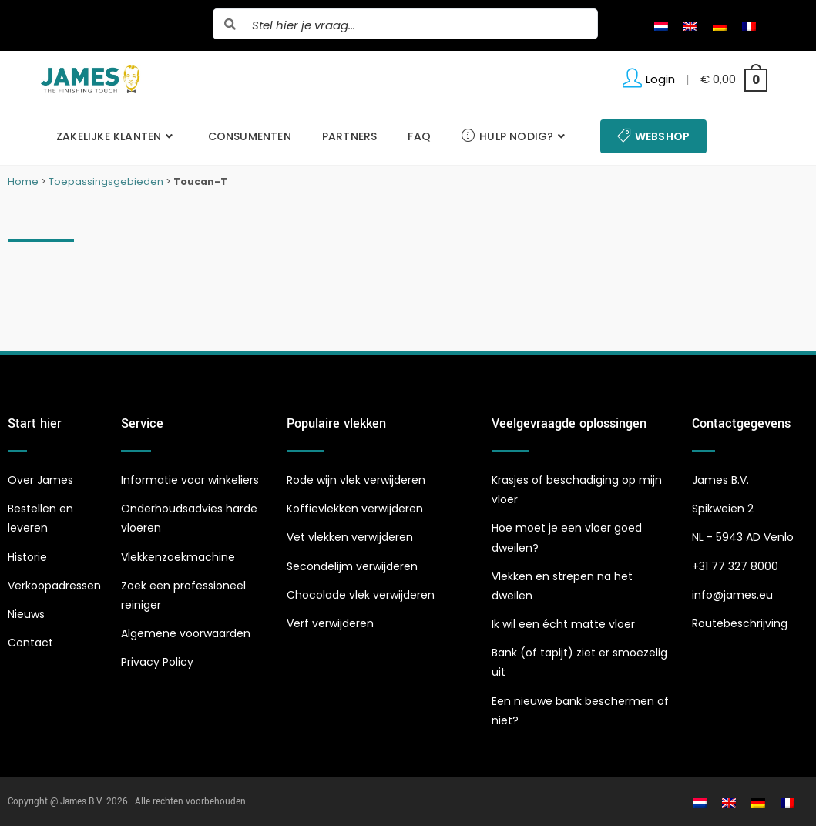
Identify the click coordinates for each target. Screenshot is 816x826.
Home (23, 181)
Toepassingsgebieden (106, 181)
